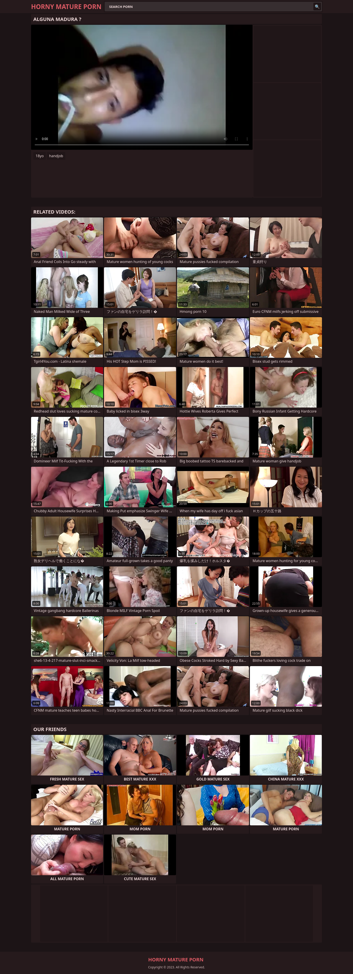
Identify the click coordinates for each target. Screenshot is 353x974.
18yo (40, 155)
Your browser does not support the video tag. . (142, 87)
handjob (56, 155)
